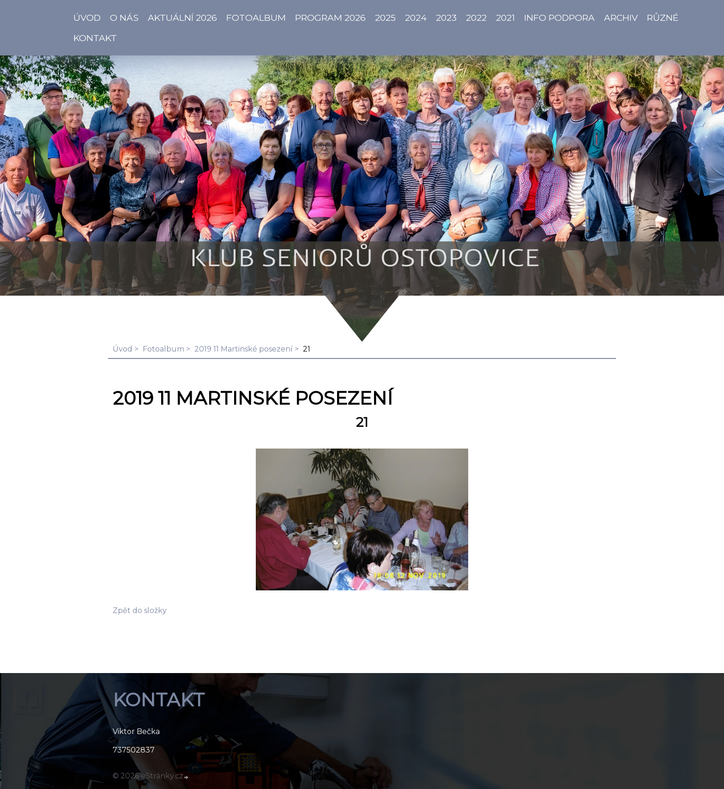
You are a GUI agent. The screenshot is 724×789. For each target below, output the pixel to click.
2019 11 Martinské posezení (243, 349)
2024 (416, 17)
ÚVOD (87, 17)
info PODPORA (559, 17)
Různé (663, 17)
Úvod (123, 349)
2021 (505, 17)
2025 (385, 17)
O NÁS (124, 17)
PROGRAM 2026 (330, 17)
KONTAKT (95, 37)
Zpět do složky (140, 610)
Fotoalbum (256, 17)
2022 (476, 17)
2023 (446, 17)
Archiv (621, 17)
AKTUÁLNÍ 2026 (182, 17)
